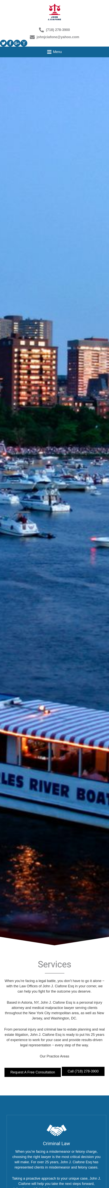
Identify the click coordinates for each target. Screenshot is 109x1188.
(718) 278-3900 (54, 29)
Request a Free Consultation (32, 1072)
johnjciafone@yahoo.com (54, 37)
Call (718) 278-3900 (83, 1071)
